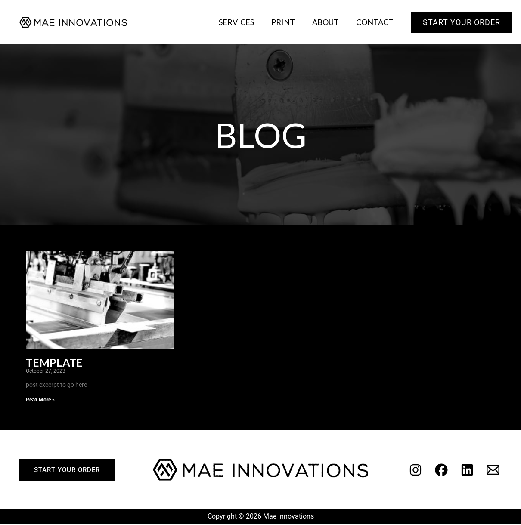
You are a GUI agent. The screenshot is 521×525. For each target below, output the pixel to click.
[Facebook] (441, 470)
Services (242, 22)
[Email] (493, 470)
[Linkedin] (467, 470)
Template (57, 363)
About (328, 22)
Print (287, 22)
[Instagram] (415, 470)
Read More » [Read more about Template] (40, 401)
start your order (66, 471)
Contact (375, 22)
